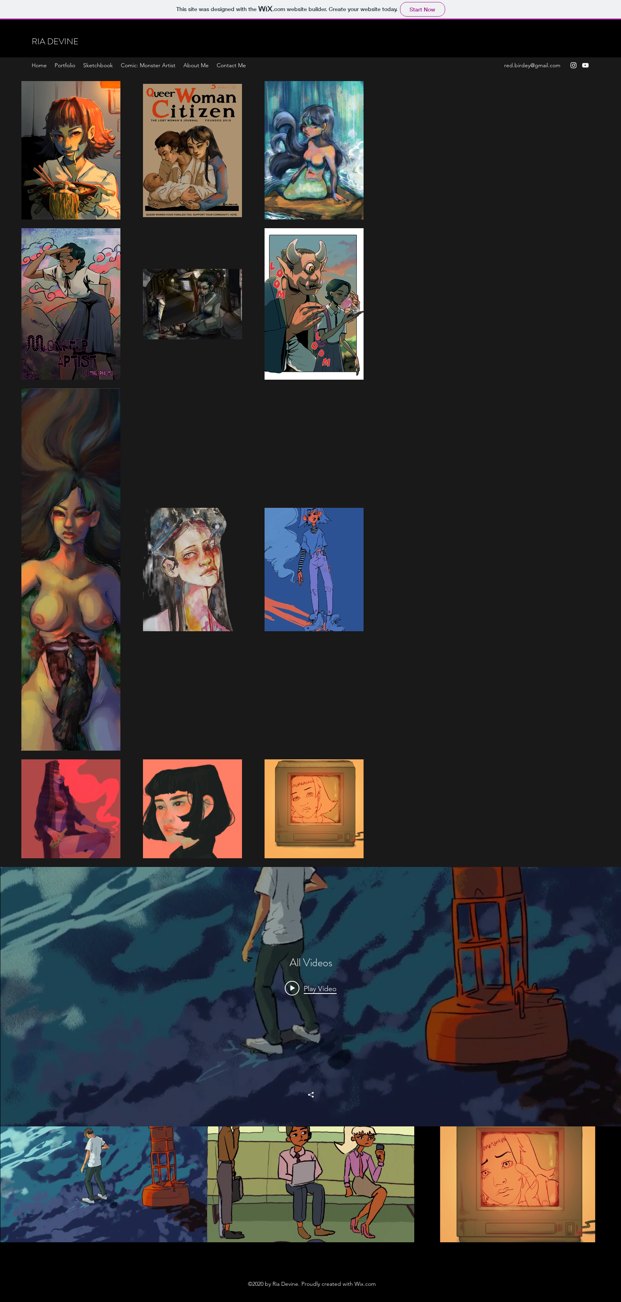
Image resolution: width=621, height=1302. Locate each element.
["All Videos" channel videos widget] (310, 1054)
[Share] (311, 1095)
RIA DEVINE (55, 41)
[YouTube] (585, 65)
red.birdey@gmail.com (532, 65)
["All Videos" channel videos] (310, 1184)
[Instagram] (573, 65)
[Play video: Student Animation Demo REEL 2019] (311, 988)
